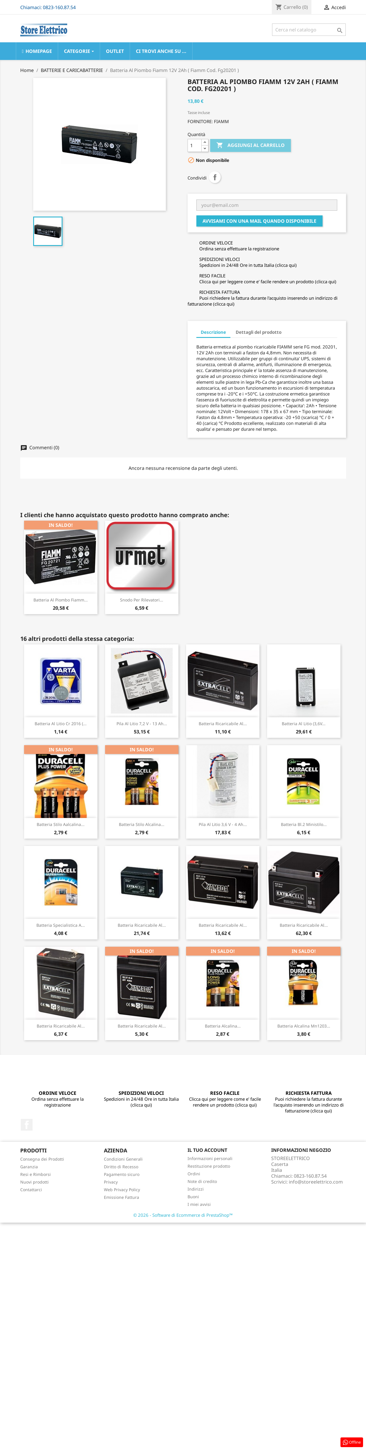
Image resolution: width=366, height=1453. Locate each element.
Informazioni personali (210, 1158)
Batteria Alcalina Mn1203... (303, 1026)
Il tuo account (207, 1150)
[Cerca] (309, 30)
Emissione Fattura (121, 1197)
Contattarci (31, 1189)
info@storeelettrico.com (316, 1182)
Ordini (194, 1174)
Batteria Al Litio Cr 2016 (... (61, 723)
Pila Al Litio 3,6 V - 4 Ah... (223, 824)
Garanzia (29, 1166)
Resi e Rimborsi (35, 1174)
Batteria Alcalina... (223, 1026)
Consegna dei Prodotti (42, 1159)
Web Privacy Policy (122, 1189)
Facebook (27, 1125)
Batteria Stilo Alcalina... (141, 824)
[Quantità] (195, 145)
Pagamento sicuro (121, 1174)
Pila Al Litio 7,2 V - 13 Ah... (142, 723)
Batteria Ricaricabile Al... (223, 723)
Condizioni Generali (123, 1159)
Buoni (193, 1196)
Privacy (111, 1182)
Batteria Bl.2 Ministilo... (304, 824)
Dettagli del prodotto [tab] (258, 332)
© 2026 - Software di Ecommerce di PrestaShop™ (183, 1215)
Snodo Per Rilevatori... (141, 600)
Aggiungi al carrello (250, 145)
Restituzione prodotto (209, 1166)
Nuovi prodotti (34, 1182)
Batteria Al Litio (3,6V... (303, 723)
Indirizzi (196, 1189)
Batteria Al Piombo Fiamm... (60, 600)
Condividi (215, 177)
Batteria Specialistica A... (60, 925)
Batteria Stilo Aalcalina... (61, 824)
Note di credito (202, 1181)
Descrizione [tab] (213, 332)
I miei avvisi (199, 1204)
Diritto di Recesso (121, 1166)
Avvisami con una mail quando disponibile (259, 221)
